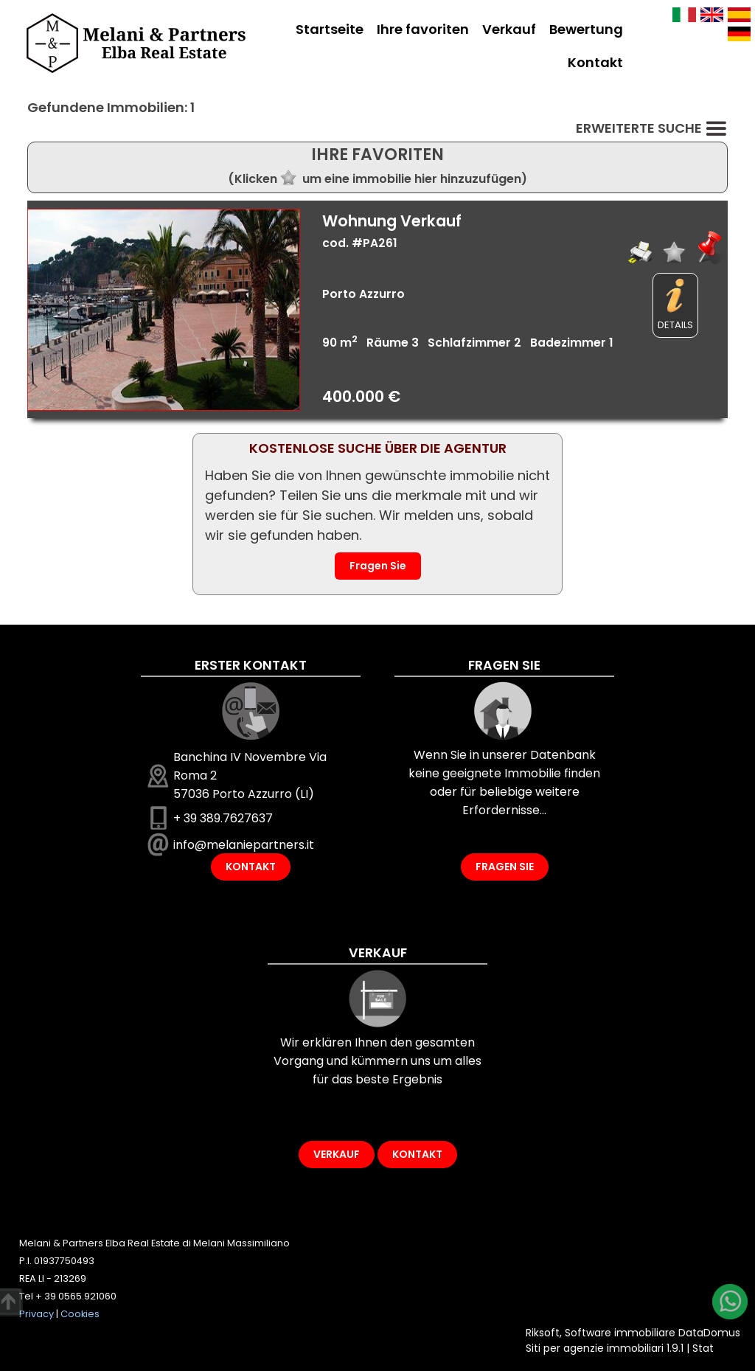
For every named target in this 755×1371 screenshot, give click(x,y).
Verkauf (509, 29)
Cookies (80, 1314)
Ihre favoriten (423, 29)
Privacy (36, 1314)
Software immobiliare (620, 1332)
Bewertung (586, 29)
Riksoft (543, 1332)
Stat (703, 1348)
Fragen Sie (377, 565)
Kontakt (595, 62)
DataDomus (709, 1332)
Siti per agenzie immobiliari (595, 1348)
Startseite (329, 29)
